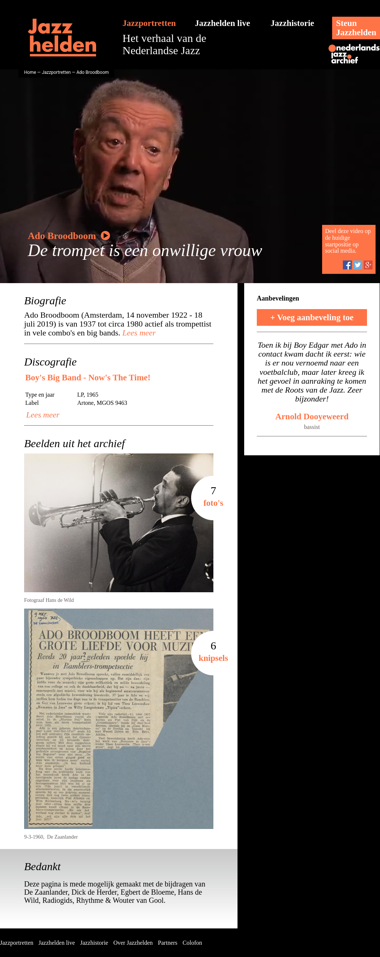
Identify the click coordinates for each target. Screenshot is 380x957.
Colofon (192, 943)
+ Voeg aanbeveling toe (312, 317)
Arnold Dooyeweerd (311, 416)
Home (30, 72)
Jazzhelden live (222, 23)
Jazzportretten (149, 23)
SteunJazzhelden (356, 28)
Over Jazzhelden (133, 943)
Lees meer (137, 332)
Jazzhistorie (292, 23)
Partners (167, 943)
